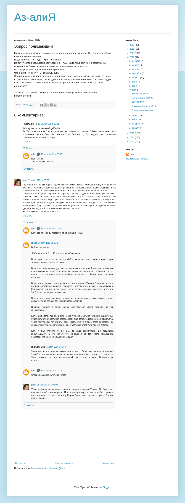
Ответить (27, 141)
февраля (137, 124)
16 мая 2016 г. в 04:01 (51, 370)
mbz (33, 154)
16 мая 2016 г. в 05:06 (47, 385)
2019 (132, 45)
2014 (132, 137)
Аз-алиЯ (35, 17)
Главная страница (64, 463)
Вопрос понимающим (142, 110)
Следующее (21, 463)
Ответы (29, 148)
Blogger (106, 487)
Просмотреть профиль (137, 159)
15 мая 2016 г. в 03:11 (48, 124)
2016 (132, 57)
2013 (132, 141)
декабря (136, 61)
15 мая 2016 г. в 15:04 (57, 347)
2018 (132, 49)
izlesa (34, 243)
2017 (132, 53)
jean (25, 180)
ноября (136, 65)
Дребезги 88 (138, 102)
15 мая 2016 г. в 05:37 (38, 180)
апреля (136, 115)
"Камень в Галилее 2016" (144, 106)
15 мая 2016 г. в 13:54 (48, 243)
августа (136, 77)
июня (135, 86)
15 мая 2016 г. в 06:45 (51, 154)
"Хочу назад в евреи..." (143, 98)
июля (135, 82)
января (136, 128)
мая (134, 90)
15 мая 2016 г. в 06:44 (51, 228)
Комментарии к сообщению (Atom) (48, 468)
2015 (132, 133)
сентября (137, 73)
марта (135, 119)
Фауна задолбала (140, 93)
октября (136, 69)
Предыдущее (108, 463)
